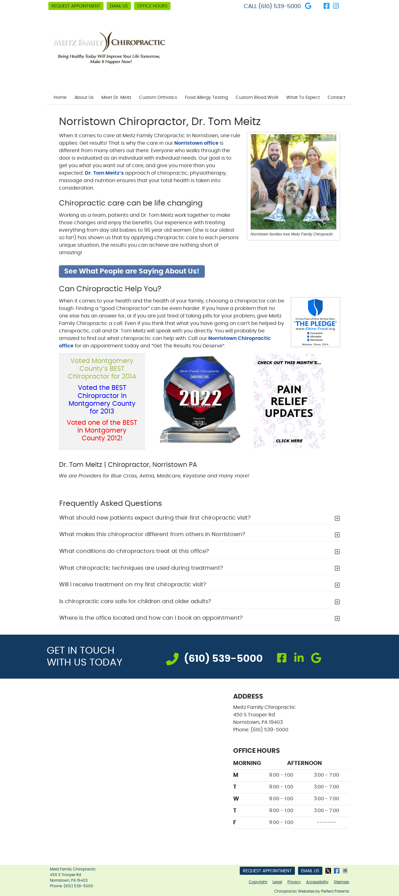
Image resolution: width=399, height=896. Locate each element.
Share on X (328, 871)
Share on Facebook (337, 871)
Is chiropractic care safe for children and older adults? (135, 601)
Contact (336, 97)
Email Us (119, 6)
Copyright (258, 882)
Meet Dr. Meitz (116, 97)
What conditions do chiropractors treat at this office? (134, 551)
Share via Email (345, 871)
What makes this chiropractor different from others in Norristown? (152, 534)
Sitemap (341, 882)
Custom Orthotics (158, 97)
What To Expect (303, 97)
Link (346, 6)
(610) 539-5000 (279, 6)
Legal (277, 882)
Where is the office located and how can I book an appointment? (151, 618)
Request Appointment (75, 6)
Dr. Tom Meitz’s (104, 173)
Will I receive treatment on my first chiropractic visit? (132, 585)
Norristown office (196, 143)
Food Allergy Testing (206, 97)
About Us (84, 97)
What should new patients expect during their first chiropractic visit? (155, 518)
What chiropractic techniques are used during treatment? (141, 568)
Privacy (294, 882)
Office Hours (152, 6)
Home (60, 97)
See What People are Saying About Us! (132, 271)
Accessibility (317, 882)
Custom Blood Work (257, 97)
